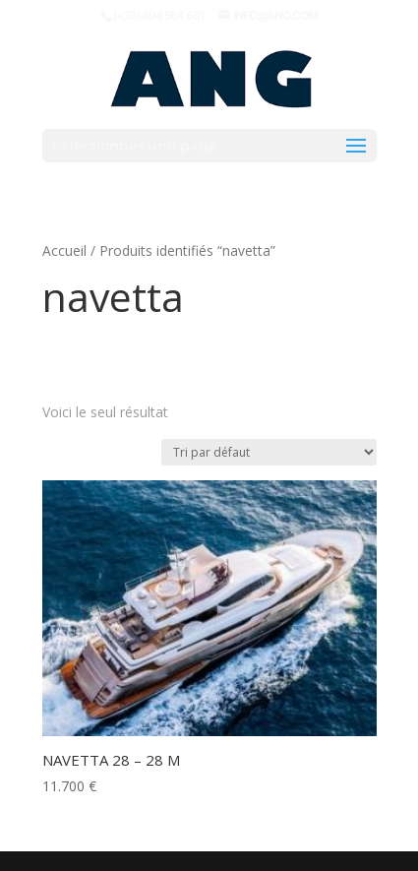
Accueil (64, 250)
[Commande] (269, 452)
